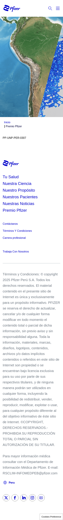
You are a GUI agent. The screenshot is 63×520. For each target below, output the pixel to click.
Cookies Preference (51, 516)
